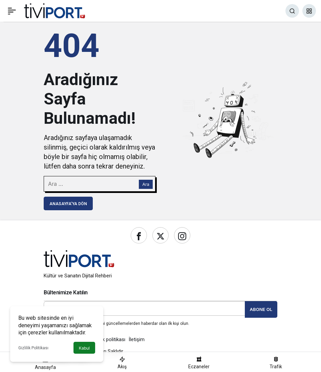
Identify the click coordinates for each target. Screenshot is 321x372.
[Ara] (292, 11)
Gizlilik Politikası (33, 348)
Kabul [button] (84, 348)
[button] (309, 11)
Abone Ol (261, 309)
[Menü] (12, 11)
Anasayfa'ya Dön (68, 203)
